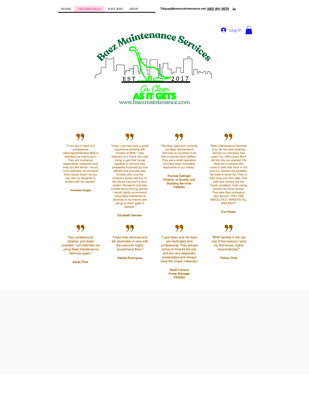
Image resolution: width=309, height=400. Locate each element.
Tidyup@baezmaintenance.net (183, 8)
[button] (248, 30)
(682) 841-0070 (218, 9)
